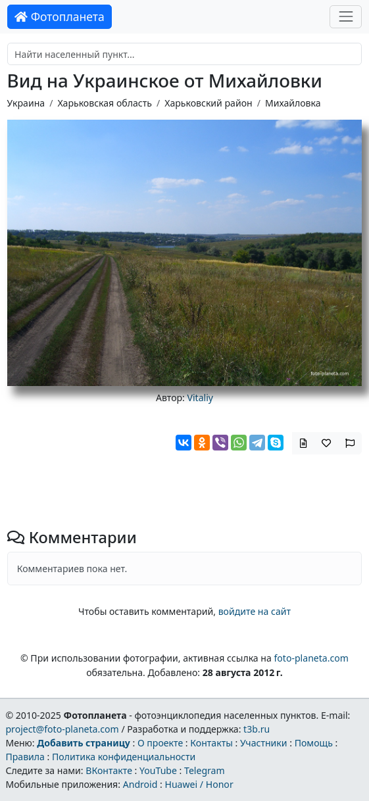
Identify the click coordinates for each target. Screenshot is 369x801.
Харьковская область (104, 103)
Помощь (314, 743)
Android (140, 784)
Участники (263, 743)
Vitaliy (200, 397)
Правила (24, 756)
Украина (26, 103)
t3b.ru (256, 729)
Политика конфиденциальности (123, 756)
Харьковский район (208, 103)
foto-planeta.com (311, 658)
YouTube (158, 770)
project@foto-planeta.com (61, 729)
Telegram (204, 770)
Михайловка (293, 103)
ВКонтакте (109, 770)
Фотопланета (59, 16)
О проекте (160, 743)
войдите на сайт (254, 611)
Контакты (211, 743)
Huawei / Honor (198, 784)
